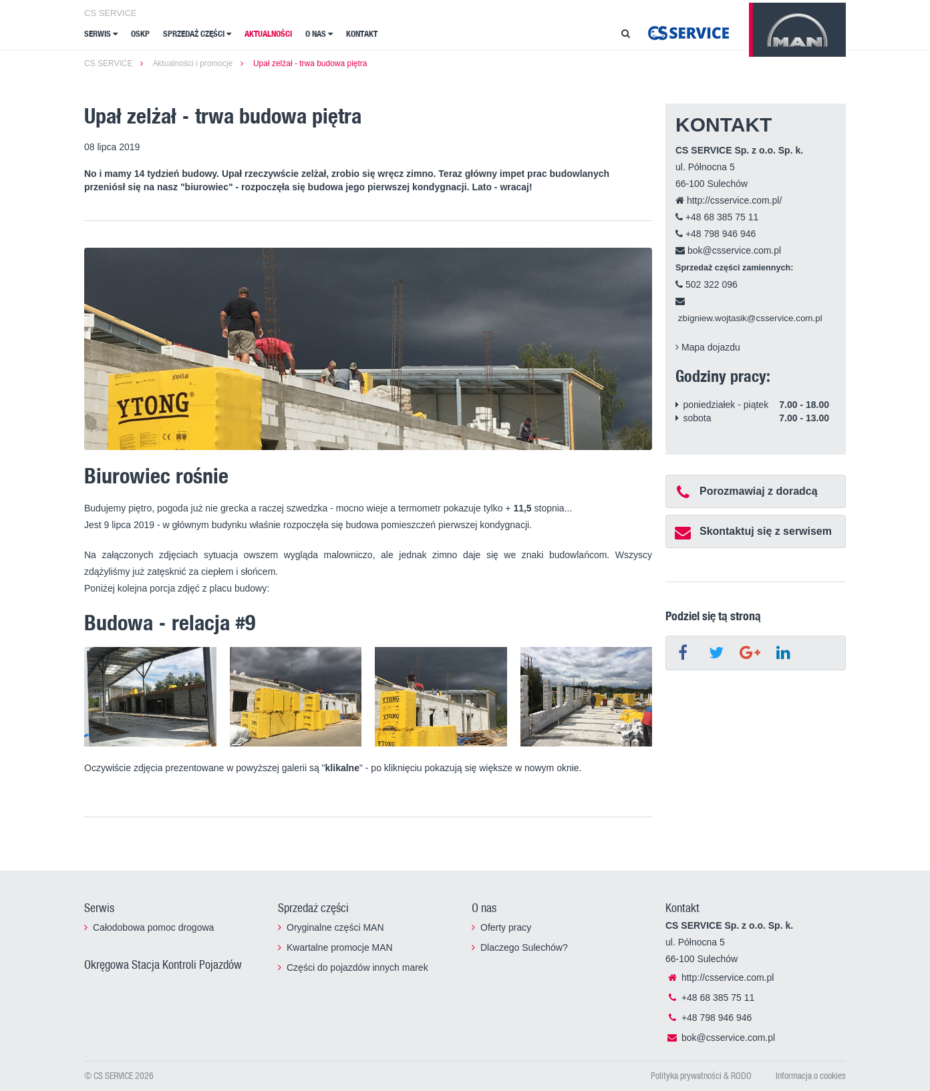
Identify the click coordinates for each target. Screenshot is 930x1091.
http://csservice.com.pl (719, 977)
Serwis (101, 33)
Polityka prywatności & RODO (701, 1075)
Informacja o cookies (811, 1075)
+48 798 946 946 (715, 233)
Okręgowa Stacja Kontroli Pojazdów (163, 964)
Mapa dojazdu (707, 347)
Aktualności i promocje (192, 63)
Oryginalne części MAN (335, 927)
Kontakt (361, 33)
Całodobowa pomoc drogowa (153, 927)
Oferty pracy (505, 927)
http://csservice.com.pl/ (728, 200)
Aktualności (268, 33)
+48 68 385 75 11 (716, 217)
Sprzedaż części (197, 33)
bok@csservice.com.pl (728, 250)
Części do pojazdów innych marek (357, 967)
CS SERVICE (110, 13)
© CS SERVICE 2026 (119, 1075)
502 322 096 (706, 284)
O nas (319, 33)
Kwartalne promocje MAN (340, 947)
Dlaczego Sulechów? (524, 947)
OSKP (140, 33)
